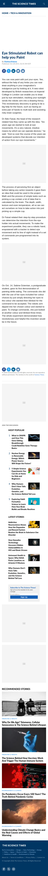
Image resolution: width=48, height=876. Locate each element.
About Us (5, 857)
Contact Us (41, 857)
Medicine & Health (10, 854)
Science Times (39, 375)
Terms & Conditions (17, 857)
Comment (18, 71)
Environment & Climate (26, 854)
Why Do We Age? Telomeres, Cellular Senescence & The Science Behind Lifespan (24, 723)
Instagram (13, 869)
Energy (39, 850)
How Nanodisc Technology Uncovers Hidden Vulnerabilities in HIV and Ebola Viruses (17, 545)
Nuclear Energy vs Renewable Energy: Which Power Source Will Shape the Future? (21, 458)
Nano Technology (29, 850)
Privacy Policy (30, 857)
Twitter (9, 71)
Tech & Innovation (8, 850)
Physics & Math (21, 852)
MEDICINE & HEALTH (9, 719)
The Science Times (24, 4)
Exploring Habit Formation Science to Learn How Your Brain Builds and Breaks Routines (23, 504)
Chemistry (32, 852)
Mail (23, 71)
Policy (6, 852)
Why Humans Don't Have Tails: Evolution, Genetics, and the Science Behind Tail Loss (16, 573)
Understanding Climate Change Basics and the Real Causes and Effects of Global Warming (23, 833)
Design (18, 850)
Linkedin (13, 71)
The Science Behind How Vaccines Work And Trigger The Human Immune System (22, 759)
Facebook (4, 71)
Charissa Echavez (10, 62)
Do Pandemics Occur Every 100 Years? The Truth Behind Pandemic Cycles (24, 795)
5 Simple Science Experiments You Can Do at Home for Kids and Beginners (19, 473)
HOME (5, 13)
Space (12, 852)
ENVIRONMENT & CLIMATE (11, 790)
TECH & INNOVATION (20, 13)
